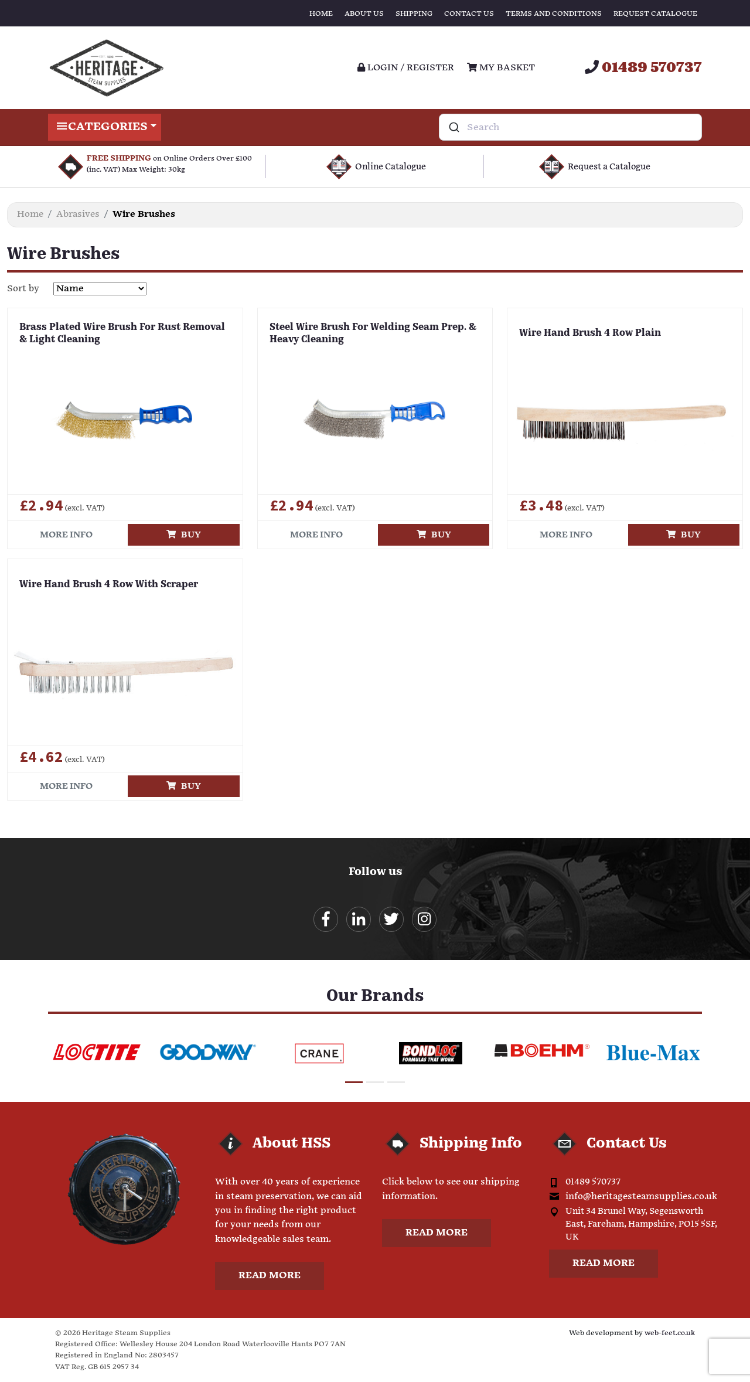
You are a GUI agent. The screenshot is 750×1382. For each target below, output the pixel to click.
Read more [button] (269, 1276)
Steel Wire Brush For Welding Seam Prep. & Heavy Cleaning (373, 334)
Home (321, 13)
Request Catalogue (655, 13)
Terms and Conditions (554, 13)
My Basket (501, 67)
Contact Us (469, 13)
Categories (104, 127)
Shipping (414, 13)
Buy (183, 535)
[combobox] (570, 127)
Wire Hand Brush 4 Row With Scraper (108, 585)
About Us (364, 13)
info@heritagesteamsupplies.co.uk (641, 1197)
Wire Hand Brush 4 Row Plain (590, 333)
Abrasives (78, 214)
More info (66, 535)
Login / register (405, 67)
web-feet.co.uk (670, 1333)
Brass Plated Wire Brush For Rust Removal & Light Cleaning (122, 334)
